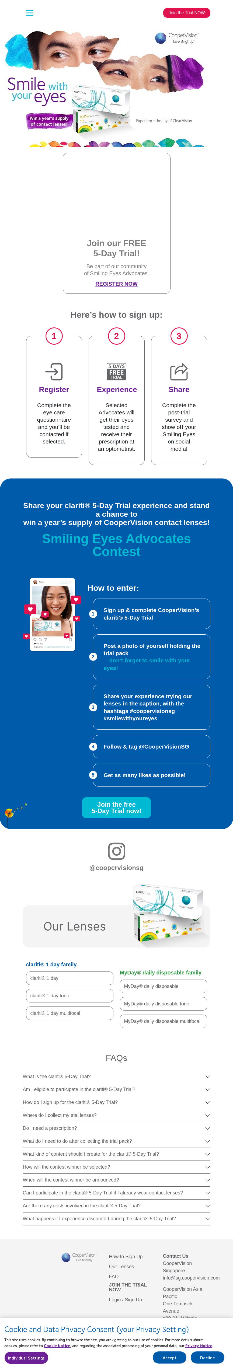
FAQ (114, 1276)
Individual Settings (26, 1360)
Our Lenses (121, 1266)
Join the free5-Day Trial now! (116, 808)
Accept (170, 1360)
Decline (207, 1360)
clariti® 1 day (44, 978)
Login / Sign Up (125, 1299)
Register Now (116, 283)
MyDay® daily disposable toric (156, 1003)
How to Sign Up (126, 1256)
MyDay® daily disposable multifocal (162, 1021)
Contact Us (176, 1256)
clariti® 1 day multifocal (55, 1013)
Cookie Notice (57, 1348)
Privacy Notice (198, 1348)
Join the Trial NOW (187, 13)
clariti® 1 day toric (49, 995)
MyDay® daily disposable (151, 986)
